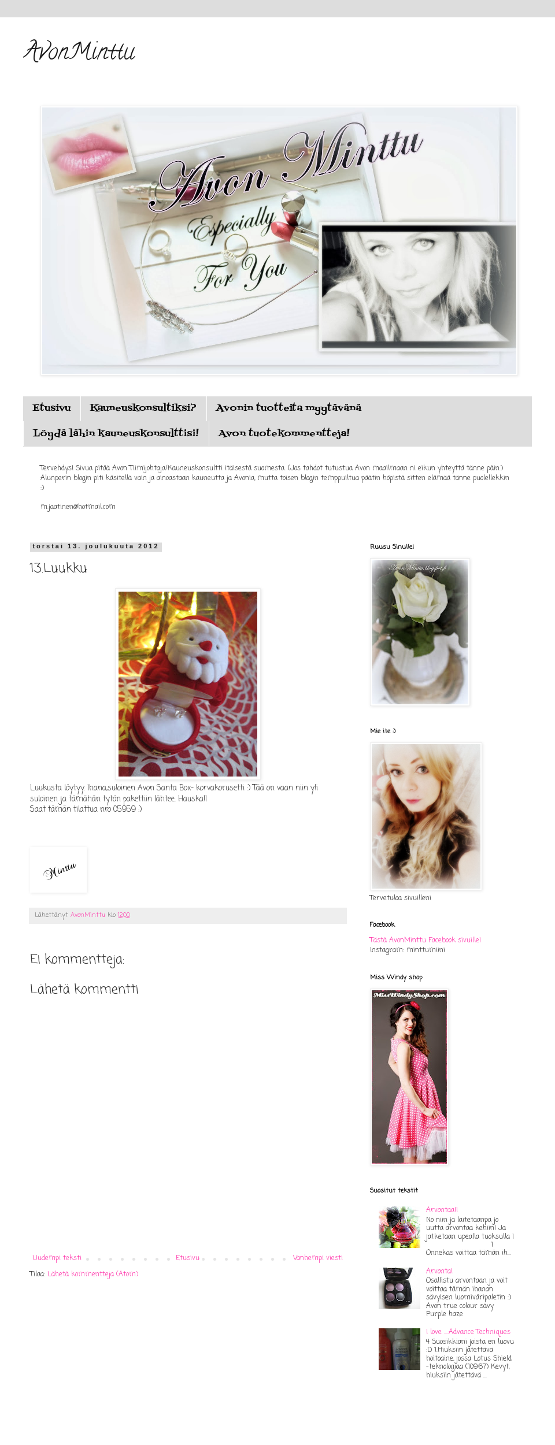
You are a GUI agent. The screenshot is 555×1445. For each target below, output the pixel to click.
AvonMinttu (78, 54)
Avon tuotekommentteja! (284, 434)
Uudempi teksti (57, 1258)
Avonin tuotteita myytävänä (288, 408)
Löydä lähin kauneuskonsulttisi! (116, 434)
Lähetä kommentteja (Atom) (92, 1274)
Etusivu (51, 408)
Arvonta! (439, 1271)
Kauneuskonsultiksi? (143, 408)
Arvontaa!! (442, 1210)
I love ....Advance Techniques (468, 1332)
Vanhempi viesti (318, 1258)
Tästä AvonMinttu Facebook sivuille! (425, 940)
